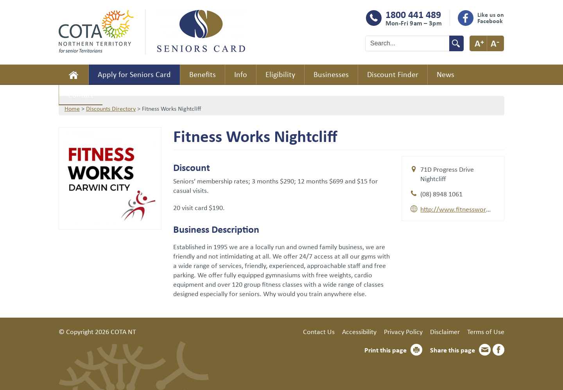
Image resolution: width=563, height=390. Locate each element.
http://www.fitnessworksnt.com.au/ (472, 209)
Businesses (331, 74)
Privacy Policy (403, 331)
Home (73, 75)
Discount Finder (392, 74)
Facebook (498, 350)
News (445, 74)
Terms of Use (485, 331)
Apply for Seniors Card (134, 74)
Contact (80, 94)
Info (240, 74)
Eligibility (280, 74)
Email (485, 350)
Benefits (202, 74)
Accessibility (359, 331)
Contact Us (319, 331)
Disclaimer (445, 331)
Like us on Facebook (490, 17)
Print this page (385, 349)
